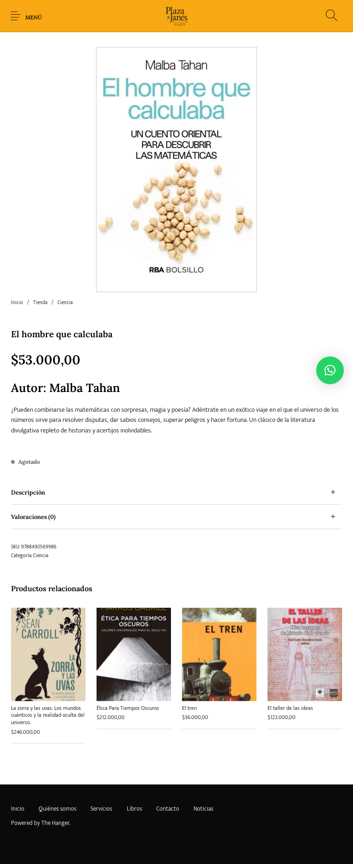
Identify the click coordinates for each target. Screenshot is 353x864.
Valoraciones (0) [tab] (33, 517)
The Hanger (55, 823)
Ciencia (65, 303)
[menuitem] (17, 809)
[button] (330, 370)
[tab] (176, 492)
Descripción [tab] (28, 492)
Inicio (17, 303)
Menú (33, 17)
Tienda (40, 303)
